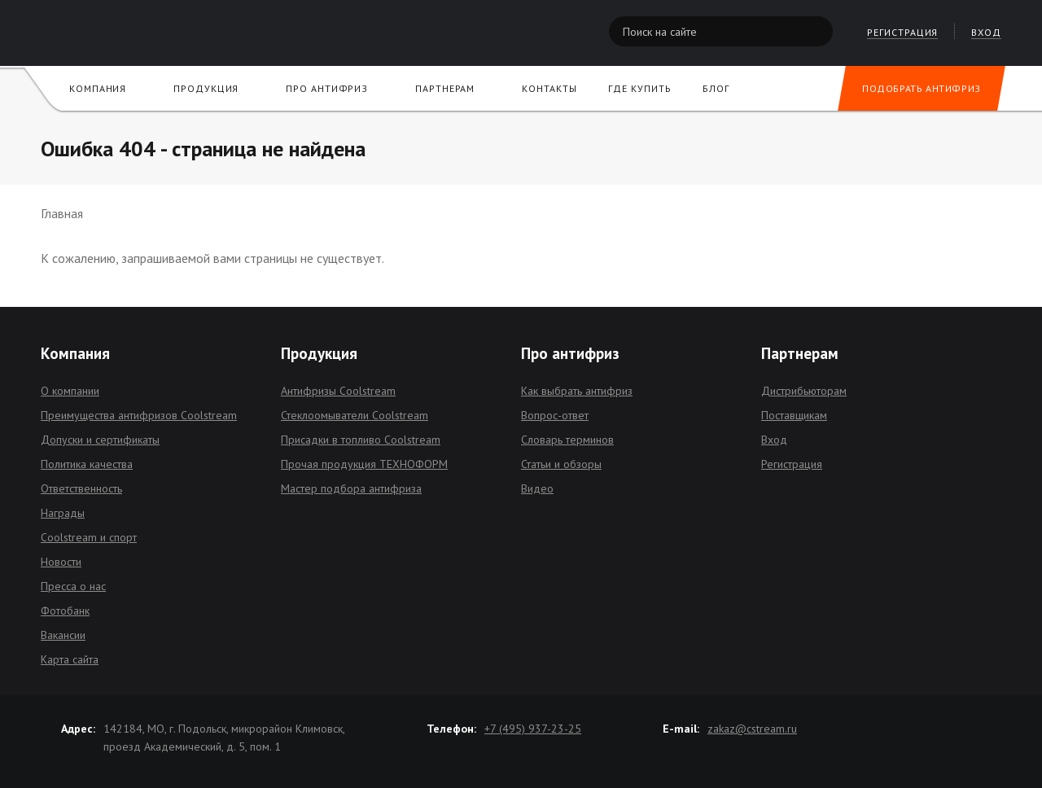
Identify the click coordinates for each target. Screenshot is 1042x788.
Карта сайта (70, 659)
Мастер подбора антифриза (351, 488)
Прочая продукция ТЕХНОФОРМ (364, 464)
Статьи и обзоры (561, 464)
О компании (70, 390)
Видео (537, 488)
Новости (61, 561)
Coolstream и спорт (89, 537)
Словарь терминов (567, 439)
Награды (63, 513)
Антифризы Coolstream (338, 390)
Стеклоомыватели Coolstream (354, 415)
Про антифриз (327, 88)
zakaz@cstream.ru (752, 728)
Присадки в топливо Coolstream (360, 439)
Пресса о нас (73, 586)
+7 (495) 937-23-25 (532, 728)
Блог (716, 88)
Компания (97, 88)
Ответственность (81, 488)
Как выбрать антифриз (577, 390)
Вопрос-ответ (555, 415)
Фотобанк (65, 610)
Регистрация (791, 464)
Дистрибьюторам (804, 390)
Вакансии (63, 635)
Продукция (206, 88)
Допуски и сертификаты (100, 439)
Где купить (639, 88)
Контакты (549, 88)
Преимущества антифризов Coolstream (139, 415)
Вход (774, 439)
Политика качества (87, 464)
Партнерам (445, 88)
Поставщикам (794, 415)
